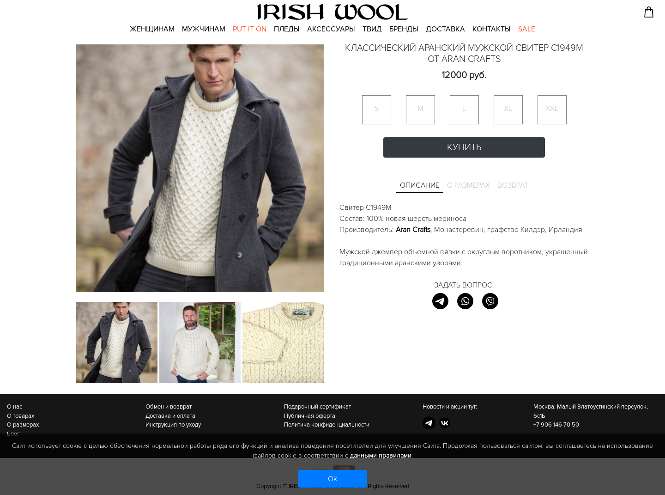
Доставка (445, 29)
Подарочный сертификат (317, 406)
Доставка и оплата (170, 416)
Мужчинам (203, 29)
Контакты (491, 29)
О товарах (20, 416)
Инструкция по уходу (173, 424)
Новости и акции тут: (450, 406)
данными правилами (380, 455)
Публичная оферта (309, 416)
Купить (464, 147)
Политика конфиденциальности (326, 424)
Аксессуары (331, 29)
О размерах (23, 424)
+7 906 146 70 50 (556, 424)
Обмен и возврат (168, 406)
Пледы (287, 29)
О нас (14, 406)
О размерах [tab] (468, 185)
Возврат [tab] (512, 185)
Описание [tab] (420, 185)
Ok (332, 478)
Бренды (403, 29)
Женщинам (152, 29)
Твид (372, 29)
